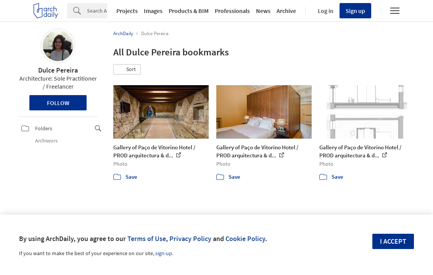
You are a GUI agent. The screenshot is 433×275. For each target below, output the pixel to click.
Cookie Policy (245, 238)
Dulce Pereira (58, 70)
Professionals (232, 11)
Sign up (355, 11)
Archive (286, 11)
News (263, 11)
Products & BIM (189, 11)
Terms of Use (146, 238)
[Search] (97, 10)
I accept (393, 241)
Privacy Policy (190, 238)
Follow (58, 103)
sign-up (163, 253)
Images (153, 11)
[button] (127, 69)
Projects (127, 11)
